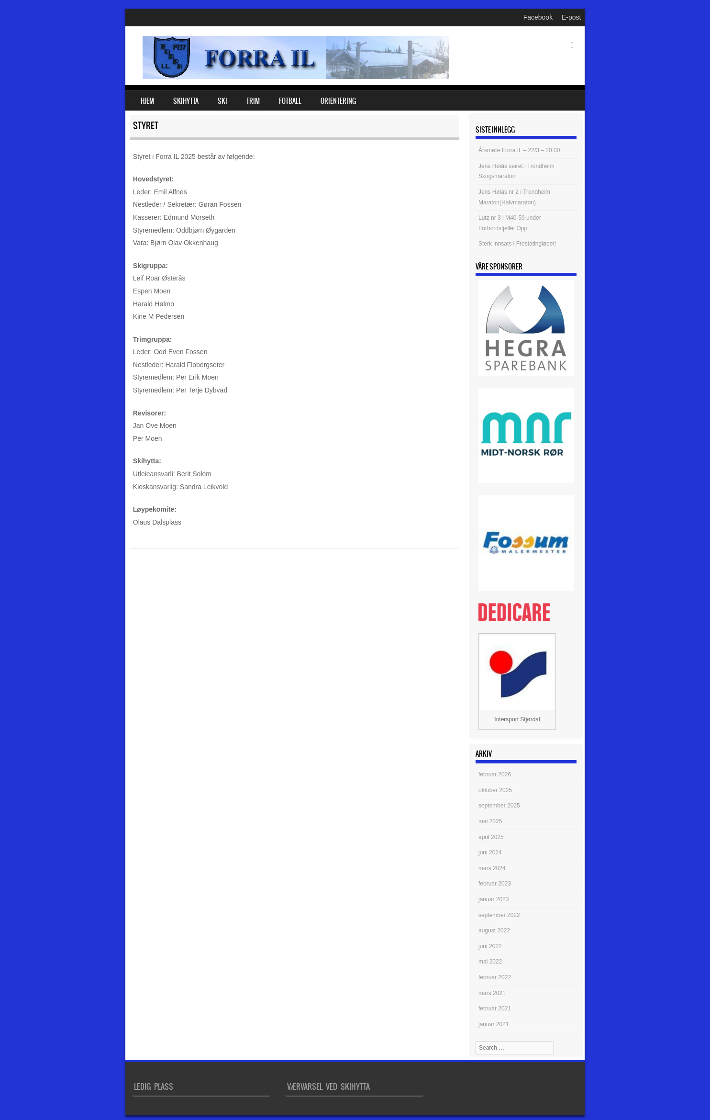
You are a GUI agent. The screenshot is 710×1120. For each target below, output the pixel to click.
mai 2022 (490, 961)
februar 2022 (494, 977)
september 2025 (499, 805)
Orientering (338, 101)
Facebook (538, 17)
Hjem (147, 101)
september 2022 (499, 915)
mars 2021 (492, 993)
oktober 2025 (495, 790)
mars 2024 (492, 868)
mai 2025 (490, 821)
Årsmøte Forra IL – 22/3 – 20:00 (519, 150)
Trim (253, 101)
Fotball (290, 101)
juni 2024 (490, 852)
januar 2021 (493, 1024)
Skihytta (186, 101)
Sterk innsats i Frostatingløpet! (517, 243)
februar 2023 (494, 883)
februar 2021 (494, 1008)
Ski (222, 101)
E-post (571, 17)
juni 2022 (490, 946)
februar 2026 (494, 774)
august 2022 (494, 930)
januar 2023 (493, 899)
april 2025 (491, 837)
